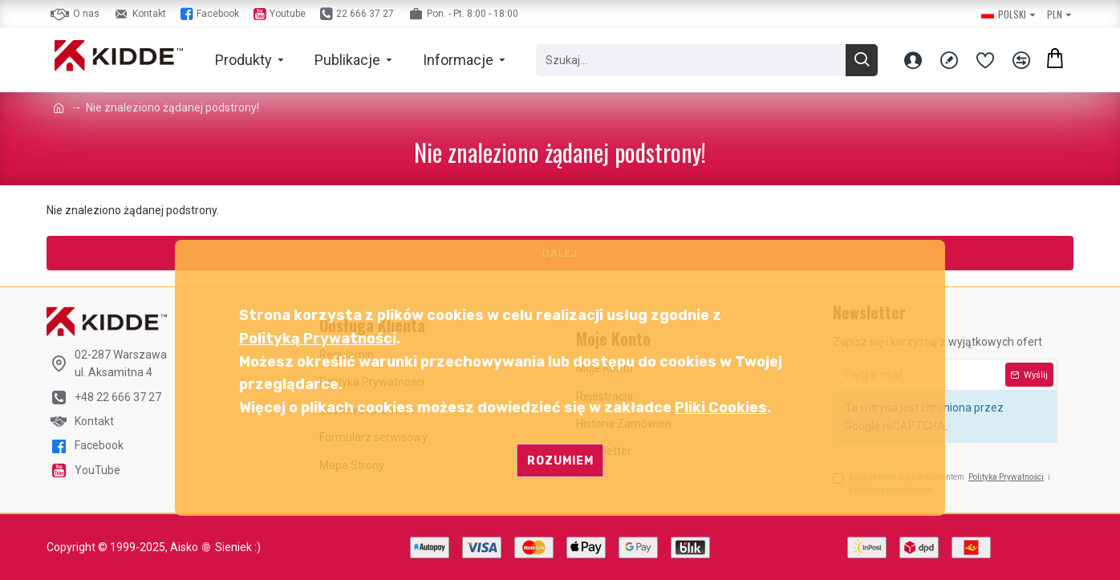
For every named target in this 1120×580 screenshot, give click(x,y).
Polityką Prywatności (317, 338)
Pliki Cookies (721, 407)
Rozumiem (560, 461)
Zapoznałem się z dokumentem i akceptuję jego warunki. (941, 482)
